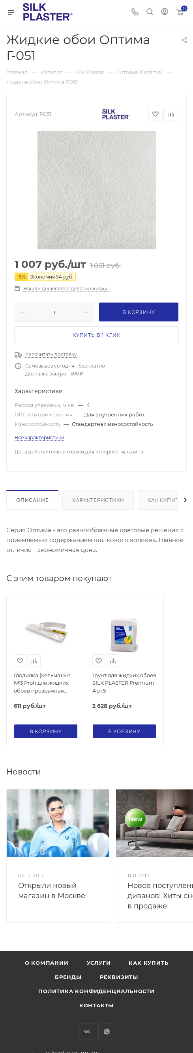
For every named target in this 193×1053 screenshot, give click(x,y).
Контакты (96, 1005)
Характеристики (98, 500)
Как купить (165, 500)
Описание (32, 500)
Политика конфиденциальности (96, 991)
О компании (47, 963)
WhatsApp (106, 1031)
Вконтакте (86, 1031)
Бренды (68, 977)
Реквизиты (119, 977)
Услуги (99, 963)
